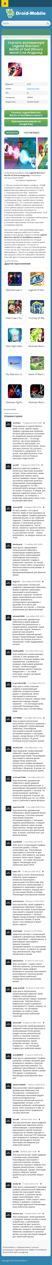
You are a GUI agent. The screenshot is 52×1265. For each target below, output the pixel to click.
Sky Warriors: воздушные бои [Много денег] (15, 374)
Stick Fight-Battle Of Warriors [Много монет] (15, 346)
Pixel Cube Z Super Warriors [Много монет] (15, 318)
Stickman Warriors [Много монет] (37, 402)
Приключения (33, 88)
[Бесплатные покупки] (15, 289)
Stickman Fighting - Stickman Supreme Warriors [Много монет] (15, 402)
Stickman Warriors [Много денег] (37, 346)
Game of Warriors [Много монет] (37, 374)
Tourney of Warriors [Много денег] (37, 318)
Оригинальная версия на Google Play (26, 123)
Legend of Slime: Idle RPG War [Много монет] (37, 289)
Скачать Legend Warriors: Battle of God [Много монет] (26, 114)
